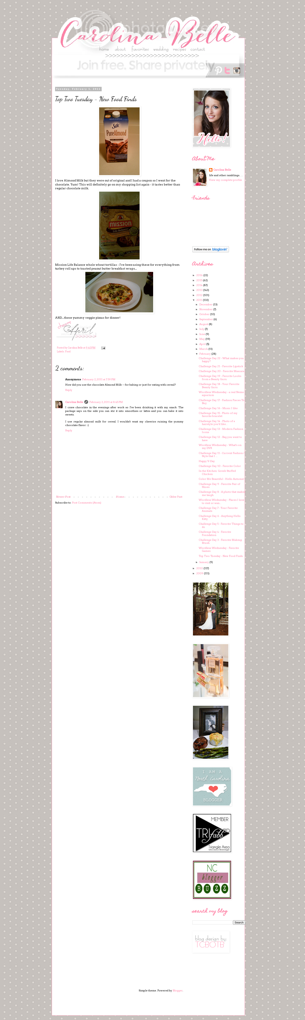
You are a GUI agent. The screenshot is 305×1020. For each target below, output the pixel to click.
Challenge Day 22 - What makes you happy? (221, 360)
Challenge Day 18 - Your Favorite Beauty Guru (219, 385)
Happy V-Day (207, 461)
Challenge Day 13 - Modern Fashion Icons (221, 430)
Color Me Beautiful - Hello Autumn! (221, 478)
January (204, 562)
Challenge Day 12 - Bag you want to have (220, 438)
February (205, 353)
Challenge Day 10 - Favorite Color (220, 466)
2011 (199, 300)
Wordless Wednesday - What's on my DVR (220, 446)
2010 (200, 568)
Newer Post (63, 496)
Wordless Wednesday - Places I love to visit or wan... (221, 501)
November (206, 309)
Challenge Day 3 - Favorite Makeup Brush (220, 541)
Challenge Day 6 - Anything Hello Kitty (220, 517)
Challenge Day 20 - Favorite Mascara (221, 371)
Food (68, 351)
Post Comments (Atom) (86, 502)
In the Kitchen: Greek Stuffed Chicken (217, 472)
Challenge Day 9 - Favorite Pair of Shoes (219, 485)
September (206, 319)
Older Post (175, 496)
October (204, 314)
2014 (199, 285)
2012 (199, 295)
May (202, 338)
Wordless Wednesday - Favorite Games (219, 549)
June (202, 334)
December (206, 304)
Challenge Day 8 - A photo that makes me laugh (222, 493)
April (202, 344)
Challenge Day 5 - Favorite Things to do (221, 525)
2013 (199, 290)
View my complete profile (225, 179)
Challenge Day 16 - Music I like (218, 408)
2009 (200, 573)
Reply (68, 390)
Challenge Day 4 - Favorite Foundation (215, 533)
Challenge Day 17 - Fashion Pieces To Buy (221, 402)
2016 (199, 275)
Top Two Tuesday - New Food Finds (221, 556)
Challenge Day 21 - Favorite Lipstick (221, 366)
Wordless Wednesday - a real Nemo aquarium (221, 393)
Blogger (178, 990)
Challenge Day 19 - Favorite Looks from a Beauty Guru (220, 377)
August (204, 324)
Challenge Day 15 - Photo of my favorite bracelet (218, 414)
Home (120, 496)
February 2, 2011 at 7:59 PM (98, 379)
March (203, 348)
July (202, 329)
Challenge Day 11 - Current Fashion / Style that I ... (221, 454)
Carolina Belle (74, 402)
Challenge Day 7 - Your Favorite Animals (218, 509)
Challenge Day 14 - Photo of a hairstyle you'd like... (217, 422)
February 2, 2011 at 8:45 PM (106, 402)
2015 (199, 280)
